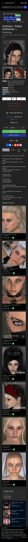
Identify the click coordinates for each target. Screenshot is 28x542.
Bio (18, 19)
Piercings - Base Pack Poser (10, 340)
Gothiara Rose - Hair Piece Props (11, 410)
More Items (19, 150)
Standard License (14, 91)
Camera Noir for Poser (17, 526)
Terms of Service (16, 537)
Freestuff (6, 19)
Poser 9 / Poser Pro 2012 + (17, 84)
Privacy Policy (14, 538)
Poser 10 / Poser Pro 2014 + (14, 82)
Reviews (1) (25, 150)
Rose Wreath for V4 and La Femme (18, 519)
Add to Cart (14, 131)
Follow (18, 15)
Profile (6, 17)
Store (11, 17)
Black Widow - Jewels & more (17, 503)
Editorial (13, 149)
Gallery (17, 17)
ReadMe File (7, 495)
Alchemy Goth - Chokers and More (11, 305)
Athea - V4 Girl (6, 446)
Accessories (12, 89)
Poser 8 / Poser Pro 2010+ (18, 81)
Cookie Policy (4, 538)
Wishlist (13, 19)
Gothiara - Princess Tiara (9, 375)
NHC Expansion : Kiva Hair (9, 234)
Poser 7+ (10, 81)
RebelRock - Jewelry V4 (9, 269)
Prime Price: (10, 117)
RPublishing (6, 32)
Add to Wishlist (14, 135)
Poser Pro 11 (11, 85)
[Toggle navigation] (2, 3)
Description (5, 149)
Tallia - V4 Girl (6, 481)
